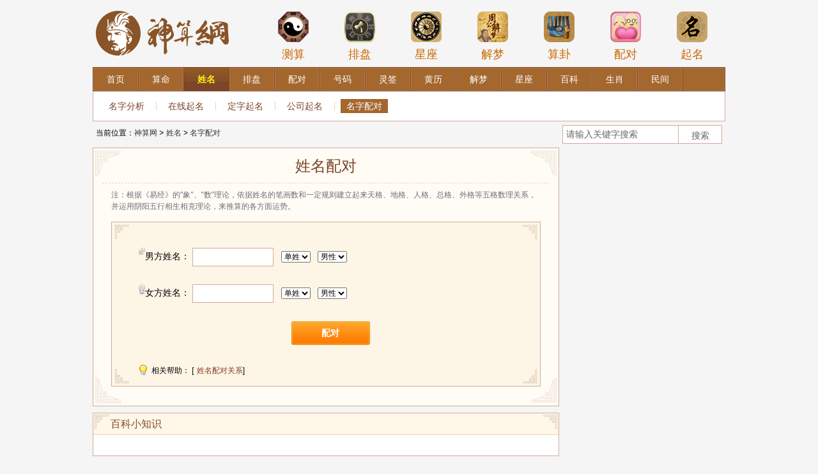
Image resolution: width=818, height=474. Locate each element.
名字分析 (126, 106)
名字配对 (364, 106)
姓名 (173, 132)
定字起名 (245, 106)
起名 (692, 36)
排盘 (360, 36)
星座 (426, 36)
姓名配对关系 (220, 370)
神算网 (145, 132)
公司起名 (305, 106)
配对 (625, 36)
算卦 (559, 36)
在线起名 (186, 106)
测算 (293, 36)
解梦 (492, 36)
